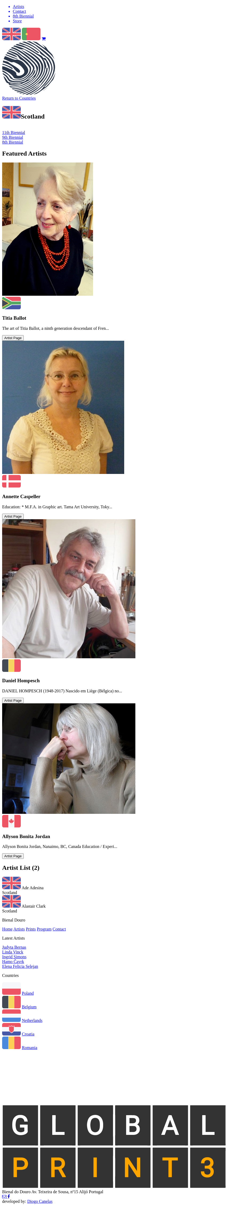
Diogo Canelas (40, 1201)
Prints (31, 929)
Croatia (28, 1034)
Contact (59, 929)
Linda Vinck (12, 952)
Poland (28, 993)
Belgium (29, 1007)
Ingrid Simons (14, 957)
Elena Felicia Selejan (20, 966)
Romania (29, 1047)
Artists (19, 929)
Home (7, 929)
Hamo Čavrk (13, 961)
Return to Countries (19, 98)
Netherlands (32, 1020)
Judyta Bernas (14, 947)
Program (44, 929)
